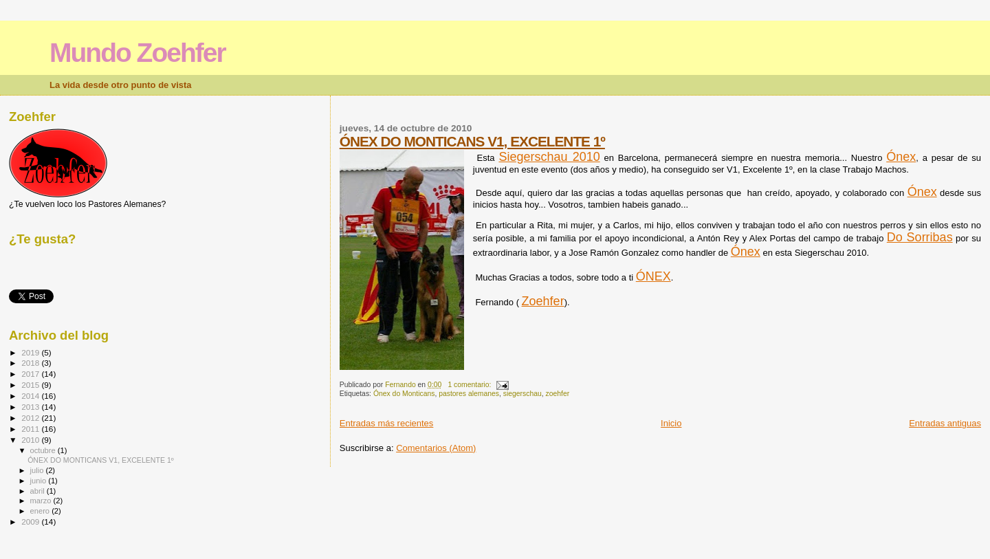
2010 (31, 439)
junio (39, 480)
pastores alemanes (469, 393)
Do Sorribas (920, 237)
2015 (31, 384)
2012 (31, 417)
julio (38, 470)
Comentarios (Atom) (436, 448)
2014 (31, 395)
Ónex (901, 157)
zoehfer (558, 393)
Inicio (671, 423)
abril (38, 491)
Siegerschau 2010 (549, 157)
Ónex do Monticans (404, 393)
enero (41, 511)
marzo (42, 500)
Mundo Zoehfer (138, 52)
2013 (31, 406)
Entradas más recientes (387, 423)
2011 (31, 428)
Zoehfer (543, 301)
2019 (31, 352)
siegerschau (522, 393)
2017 (31, 373)
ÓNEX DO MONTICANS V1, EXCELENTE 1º (472, 141)
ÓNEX (653, 276)
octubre (44, 450)
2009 (31, 521)
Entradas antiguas (945, 423)
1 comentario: (470, 384)
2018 (31, 362)
